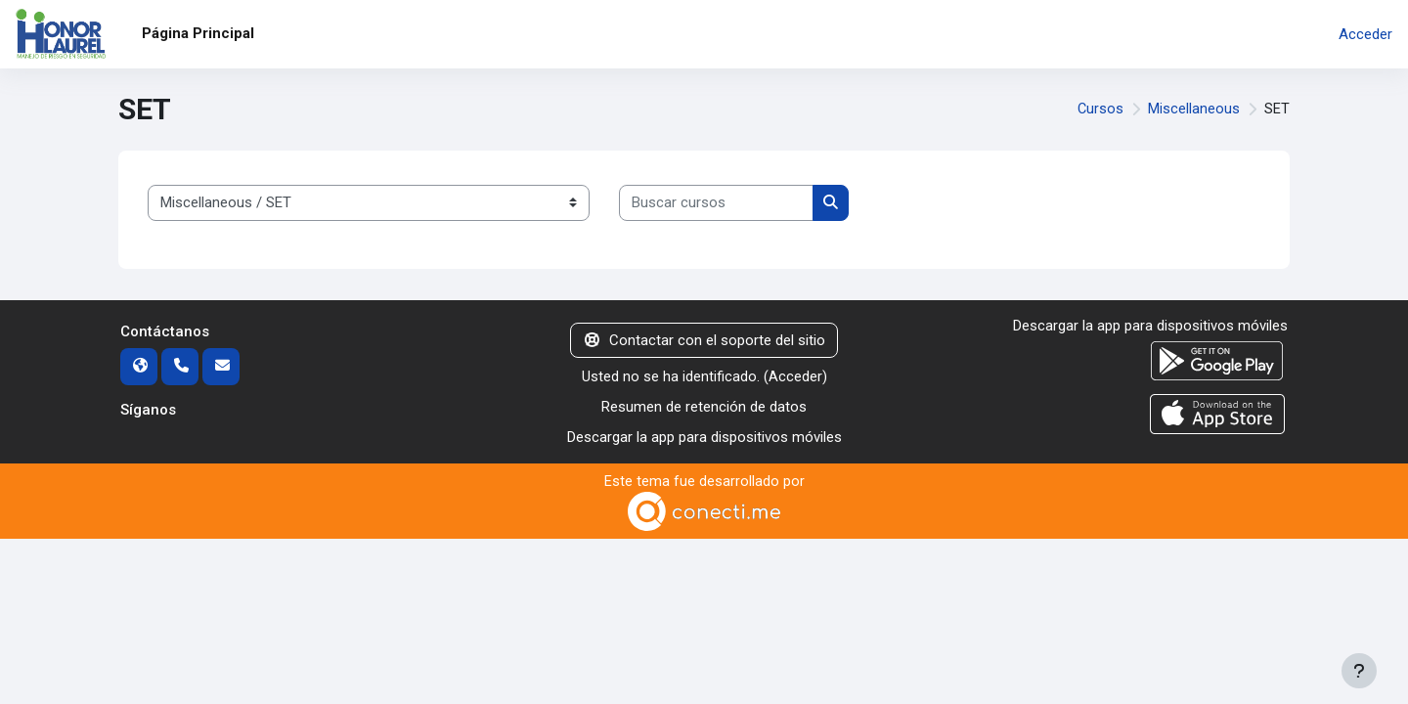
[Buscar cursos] (716, 203)
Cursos (1100, 109)
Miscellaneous (1194, 109)
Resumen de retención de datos (704, 407)
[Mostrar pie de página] (1359, 670)
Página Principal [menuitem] (198, 33)
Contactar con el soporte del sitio (704, 340)
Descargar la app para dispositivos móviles (704, 436)
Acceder (1365, 34)
